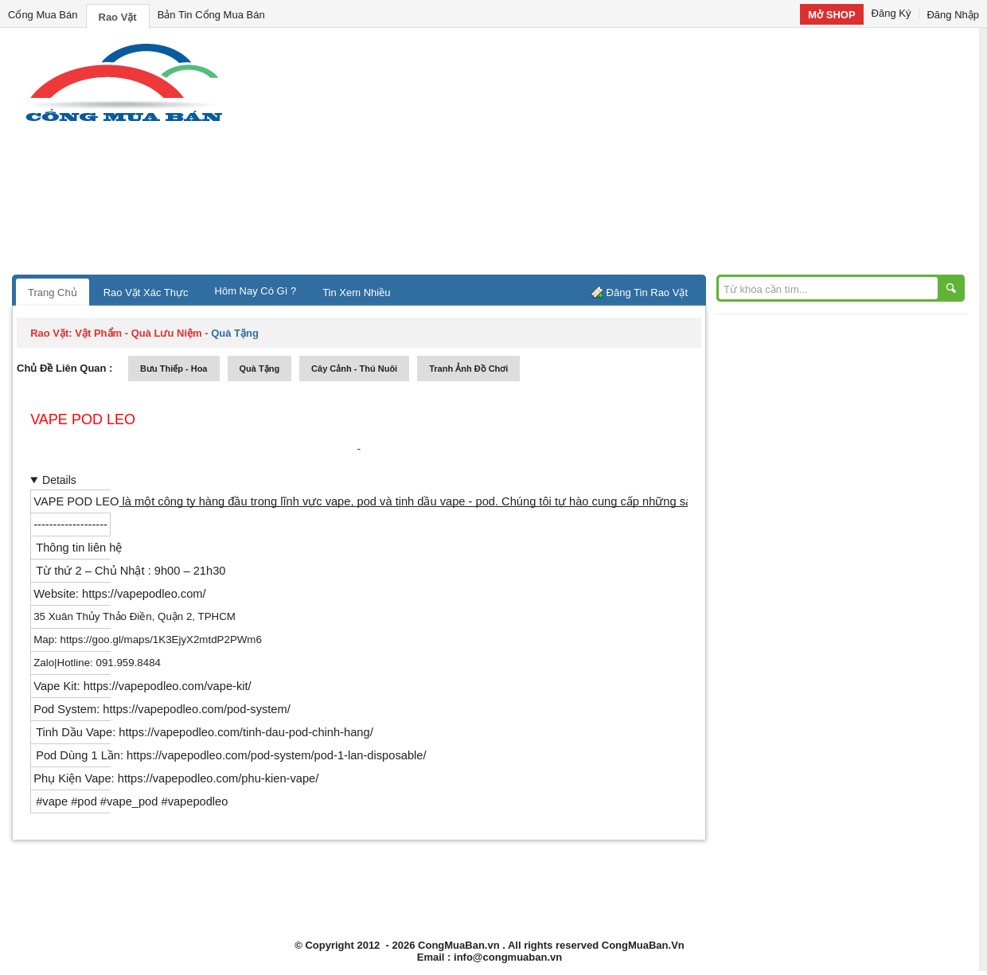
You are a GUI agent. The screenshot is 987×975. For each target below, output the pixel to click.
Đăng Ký (891, 13)
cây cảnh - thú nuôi (354, 368)
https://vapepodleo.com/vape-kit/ (166, 686)
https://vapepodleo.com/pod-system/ (195, 709)
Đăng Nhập (953, 15)
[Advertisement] (629, 155)
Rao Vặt (118, 17)
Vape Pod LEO (82, 419)
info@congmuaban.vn (508, 957)
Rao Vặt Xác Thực (146, 292)
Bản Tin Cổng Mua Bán (211, 15)
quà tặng (260, 368)
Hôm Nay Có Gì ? (256, 291)
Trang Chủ (52, 292)
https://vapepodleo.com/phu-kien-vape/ (218, 778)
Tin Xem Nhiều (356, 292)
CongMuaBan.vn (459, 945)
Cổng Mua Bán (43, 15)
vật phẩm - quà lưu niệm (138, 333)
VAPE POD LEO (76, 501)
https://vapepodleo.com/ (144, 593)
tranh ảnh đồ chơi (468, 368)
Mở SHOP (831, 15)
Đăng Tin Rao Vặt (647, 292)
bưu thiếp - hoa (174, 368)
